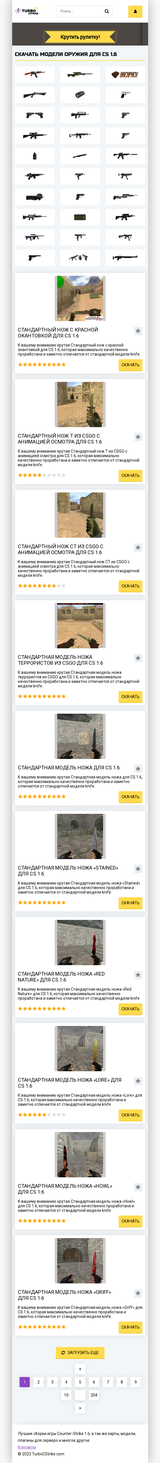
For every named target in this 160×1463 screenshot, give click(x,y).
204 (94, 1395)
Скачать (130, 365)
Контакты (27, 1447)
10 (63, 364)
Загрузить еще (80, 1352)
